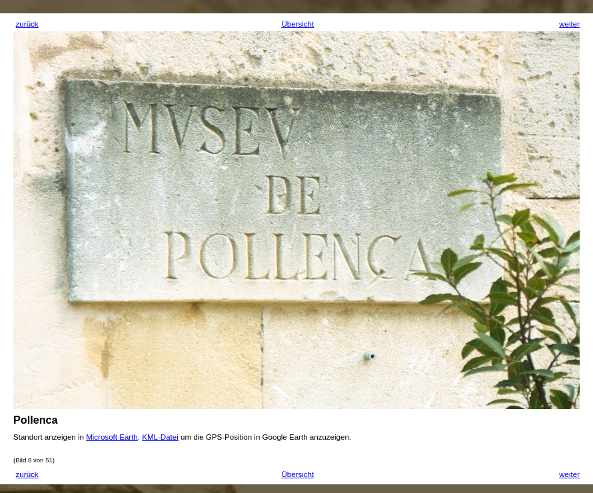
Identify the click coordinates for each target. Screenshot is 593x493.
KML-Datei (160, 437)
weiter (569, 24)
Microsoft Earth (112, 437)
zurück (27, 24)
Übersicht (297, 24)
